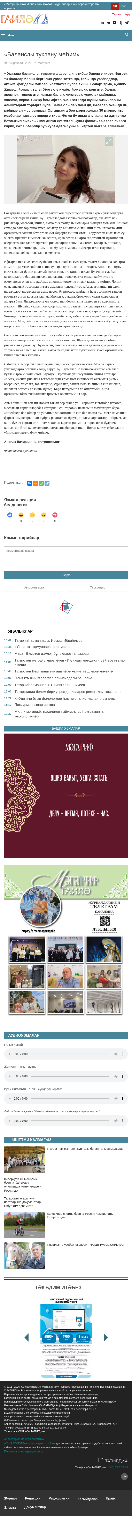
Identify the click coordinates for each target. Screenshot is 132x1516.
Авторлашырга (34, 587)
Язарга (66, 575)
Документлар (35, 1507)
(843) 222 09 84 (118, 1467)
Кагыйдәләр (88, 1499)
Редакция (32, 1498)
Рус (123, 6)
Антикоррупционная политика (24, 1439)
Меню (8, 35)
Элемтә (10, 1507)
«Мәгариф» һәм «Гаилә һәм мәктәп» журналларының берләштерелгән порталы (52, 6)
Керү (127, 14)
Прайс (111, 1498)
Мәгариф (44, 63)
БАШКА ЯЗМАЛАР (66, 728)
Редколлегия (59, 1498)
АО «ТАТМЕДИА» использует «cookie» (29, 1443)
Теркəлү (117, 14)
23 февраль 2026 (19, 63)
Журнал (10, 1498)
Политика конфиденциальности (25, 1451)
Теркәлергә (98, 587)
